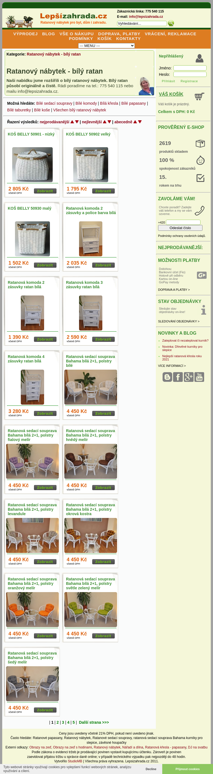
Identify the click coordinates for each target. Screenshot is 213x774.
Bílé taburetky (19, 110)
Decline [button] (151, 769)
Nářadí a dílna (132, 747)
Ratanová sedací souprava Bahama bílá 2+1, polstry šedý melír (32, 657)
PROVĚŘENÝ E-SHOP (181, 127)
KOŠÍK (105, 38)
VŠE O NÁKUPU (76, 33)
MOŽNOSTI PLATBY (179, 260)
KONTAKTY (128, 38)
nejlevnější (92, 122)
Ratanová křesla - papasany (165, 747)
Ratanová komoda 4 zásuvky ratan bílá (26, 358)
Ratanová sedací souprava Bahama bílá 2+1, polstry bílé (90, 361)
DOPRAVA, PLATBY (119, 33)
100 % (166, 160)
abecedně (123, 122)
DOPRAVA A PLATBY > (174, 289)
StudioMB (75, 761)
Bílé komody (86, 103)
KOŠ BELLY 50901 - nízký (31, 134)
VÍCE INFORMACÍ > (172, 365)
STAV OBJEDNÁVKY (179, 301)
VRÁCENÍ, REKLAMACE (170, 33)
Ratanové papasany (47, 738)
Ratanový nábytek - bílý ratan (54, 54)
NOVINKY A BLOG (177, 333)
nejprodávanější (54, 122)
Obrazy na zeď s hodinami (72, 747)
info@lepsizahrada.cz (146, 17)
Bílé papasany (133, 103)
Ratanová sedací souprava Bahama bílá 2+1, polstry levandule (32, 509)
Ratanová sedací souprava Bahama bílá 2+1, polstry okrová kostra (90, 509)
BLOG (48, 33)
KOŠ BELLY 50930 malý (29, 208)
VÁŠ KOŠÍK (171, 94)
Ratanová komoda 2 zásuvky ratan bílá (26, 284)
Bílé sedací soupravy (54, 103)
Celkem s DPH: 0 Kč (176, 111)
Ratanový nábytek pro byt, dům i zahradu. (73, 22)
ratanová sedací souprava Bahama (159, 738)
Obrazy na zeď (40, 747)
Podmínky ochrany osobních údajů (181, 235)
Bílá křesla (109, 103)
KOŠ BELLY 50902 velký (88, 134)
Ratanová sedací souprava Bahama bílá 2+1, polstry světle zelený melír (90, 583)
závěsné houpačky (112, 743)
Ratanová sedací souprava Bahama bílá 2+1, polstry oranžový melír (32, 583)
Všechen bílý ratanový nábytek (79, 110)
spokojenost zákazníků (177, 169)
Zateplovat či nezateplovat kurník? (185, 340)
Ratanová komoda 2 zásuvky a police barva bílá (91, 210)
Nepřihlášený (171, 56)
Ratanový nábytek (77, 738)
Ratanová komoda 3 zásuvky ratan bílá (84, 284)
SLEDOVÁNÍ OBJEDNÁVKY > (178, 321)
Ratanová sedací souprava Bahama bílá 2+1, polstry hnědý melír (90, 435)
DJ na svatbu (197, 747)
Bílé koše (42, 110)
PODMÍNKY (81, 38)
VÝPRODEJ (25, 33)
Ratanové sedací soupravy (112, 738)
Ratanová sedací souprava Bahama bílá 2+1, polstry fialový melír (32, 435)
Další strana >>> (94, 722)
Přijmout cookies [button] (188, 769)
